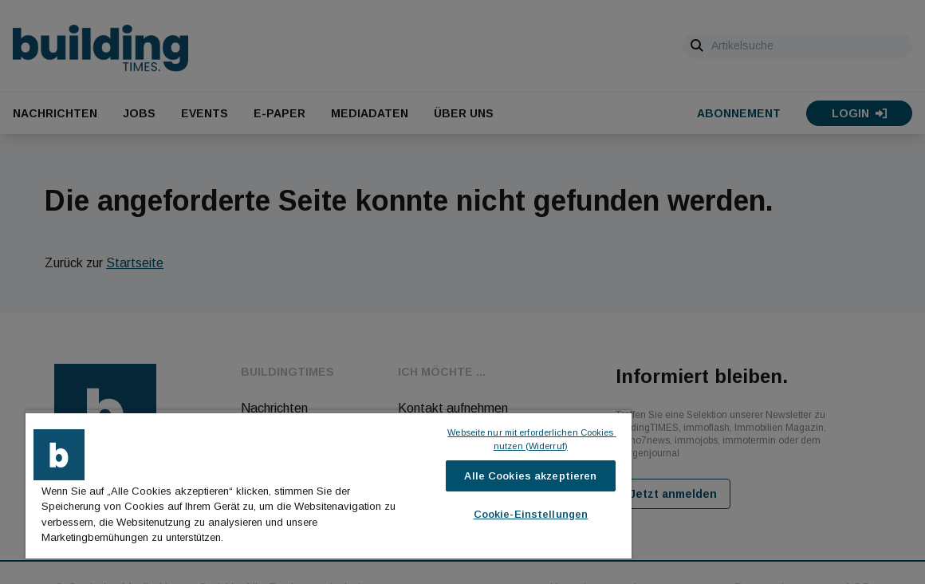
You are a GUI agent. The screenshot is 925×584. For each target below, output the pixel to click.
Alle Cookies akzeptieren (530, 476)
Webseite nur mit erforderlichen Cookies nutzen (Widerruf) (531, 439)
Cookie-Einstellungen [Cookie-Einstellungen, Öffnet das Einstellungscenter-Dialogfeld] (531, 514)
